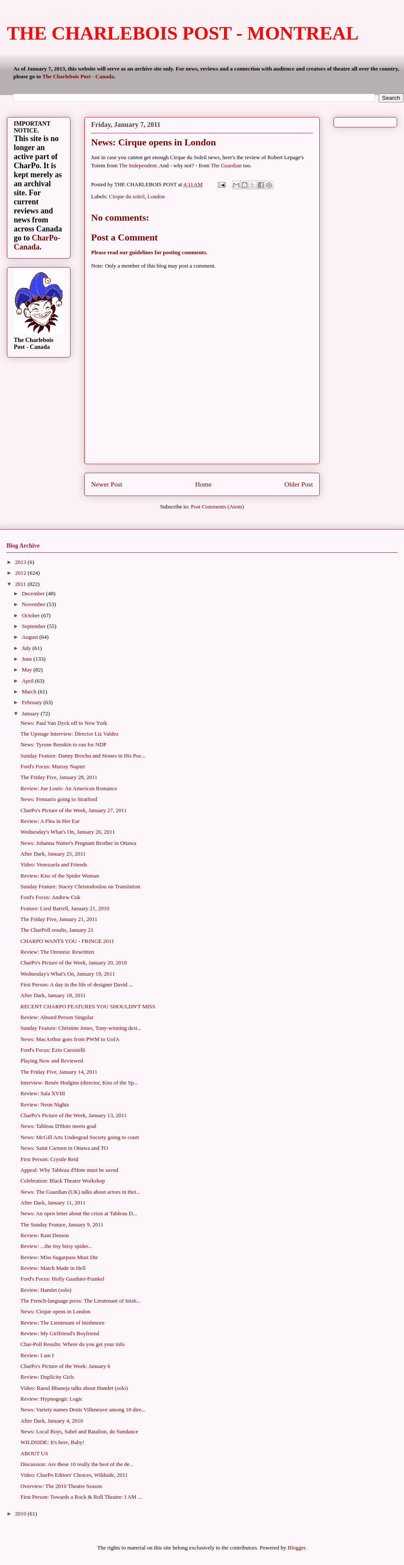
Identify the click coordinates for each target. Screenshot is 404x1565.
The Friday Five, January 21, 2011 (58, 919)
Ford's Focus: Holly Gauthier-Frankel (62, 1278)
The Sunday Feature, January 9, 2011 (61, 1224)
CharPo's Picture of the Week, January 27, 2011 (73, 810)
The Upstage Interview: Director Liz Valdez (69, 733)
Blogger (296, 1547)
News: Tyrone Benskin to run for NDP (63, 744)
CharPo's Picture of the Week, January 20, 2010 (73, 962)
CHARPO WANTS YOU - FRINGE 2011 (67, 941)
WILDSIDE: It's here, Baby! (52, 1442)
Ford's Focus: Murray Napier (52, 766)
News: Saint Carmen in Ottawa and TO (64, 1148)
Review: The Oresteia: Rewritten (57, 952)
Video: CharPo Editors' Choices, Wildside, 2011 (74, 1475)
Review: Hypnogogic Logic (51, 1399)
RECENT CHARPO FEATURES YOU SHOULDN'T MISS (87, 1006)
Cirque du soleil (127, 196)
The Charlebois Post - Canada (78, 76)
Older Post (299, 484)
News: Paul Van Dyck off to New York (63, 723)
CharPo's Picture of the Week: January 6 (65, 1366)
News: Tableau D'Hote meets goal (58, 1126)
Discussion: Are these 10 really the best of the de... (77, 1464)
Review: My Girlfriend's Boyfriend (59, 1333)
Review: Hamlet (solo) (45, 1290)
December (34, 593)
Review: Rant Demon (44, 1235)
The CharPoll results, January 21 (56, 930)
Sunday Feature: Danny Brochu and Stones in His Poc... (82, 755)
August (31, 637)
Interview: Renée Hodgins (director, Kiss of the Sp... (79, 1082)
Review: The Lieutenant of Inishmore (62, 1322)
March (30, 691)
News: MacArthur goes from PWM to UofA (69, 1039)
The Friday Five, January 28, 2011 (58, 777)
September (34, 626)
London (156, 196)
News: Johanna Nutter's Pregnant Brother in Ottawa (78, 843)
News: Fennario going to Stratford (58, 799)
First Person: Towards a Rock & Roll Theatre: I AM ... (81, 1497)
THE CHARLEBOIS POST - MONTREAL (182, 33)
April (28, 681)
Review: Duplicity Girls (47, 1377)
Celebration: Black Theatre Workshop (62, 1180)
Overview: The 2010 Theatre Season (61, 1486)
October (31, 615)
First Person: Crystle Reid (49, 1159)
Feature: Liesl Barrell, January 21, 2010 (64, 908)
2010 (21, 1513)
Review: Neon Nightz (44, 1104)
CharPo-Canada (37, 242)
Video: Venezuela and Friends (53, 864)
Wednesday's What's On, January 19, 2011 (67, 973)
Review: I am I (37, 1355)
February (32, 702)
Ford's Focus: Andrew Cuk (50, 897)
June (28, 659)
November (34, 604)
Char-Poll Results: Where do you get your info (72, 1344)
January (31, 713)
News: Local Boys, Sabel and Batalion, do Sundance (79, 1431)
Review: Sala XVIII (42, 1093)
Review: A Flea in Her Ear (50, 821)
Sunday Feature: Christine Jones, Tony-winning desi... (80, 1028)
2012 (21, 573)
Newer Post (106, 484)
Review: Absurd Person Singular (56, 1017)
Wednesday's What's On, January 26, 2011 (67, 832)
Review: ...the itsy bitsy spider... (56, 1246)
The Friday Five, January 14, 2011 (58, 1072)
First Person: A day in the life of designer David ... (76, 984)
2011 (21, 584)
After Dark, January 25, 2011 (53, 853)
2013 (21, 562)
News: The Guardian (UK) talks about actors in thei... (80, 1192)
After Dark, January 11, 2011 (52, 1202)
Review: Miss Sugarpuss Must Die (59, 1257)
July (27, 648)
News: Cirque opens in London (55, 1311)
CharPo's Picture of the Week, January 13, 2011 (73, 1115)
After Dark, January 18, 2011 (53, 995)
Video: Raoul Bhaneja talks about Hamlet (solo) (74, 1388)
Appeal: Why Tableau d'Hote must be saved (69, 1170)
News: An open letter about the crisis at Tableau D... (78, 1213)
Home (203, 484)
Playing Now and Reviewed (51, 1060)
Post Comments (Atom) (217, 506)
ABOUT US (34, 1453)
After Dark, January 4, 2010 (51, 1420)
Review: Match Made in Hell (53, 1268)
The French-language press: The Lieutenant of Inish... (80, 1300)
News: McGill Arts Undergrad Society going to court (79, 1137)
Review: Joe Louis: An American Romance (68, 788)
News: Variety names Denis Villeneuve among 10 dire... (82, 1409)
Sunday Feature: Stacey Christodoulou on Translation (80, 886)
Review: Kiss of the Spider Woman (59, 875)
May (28, 669)
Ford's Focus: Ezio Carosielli (52, 1050)
